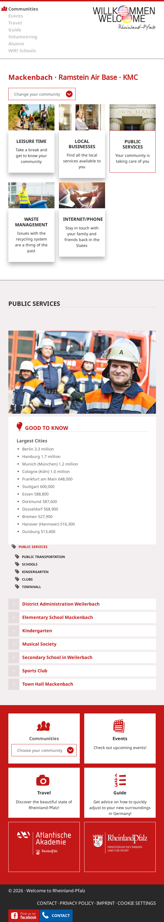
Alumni (16, 44)
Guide (14, 30)
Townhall (31, 586)
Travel (15, 23)
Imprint (105, 903)
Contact (61, 915)
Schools (30, 564)
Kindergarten (35, 571)
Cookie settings (137, 903)
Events (15, 16)
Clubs (27, 579)
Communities (23, 9)
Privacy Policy (77, 903)
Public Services (33, 546)
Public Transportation (43, 556)
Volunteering (22, 37)
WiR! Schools (22, 51)
